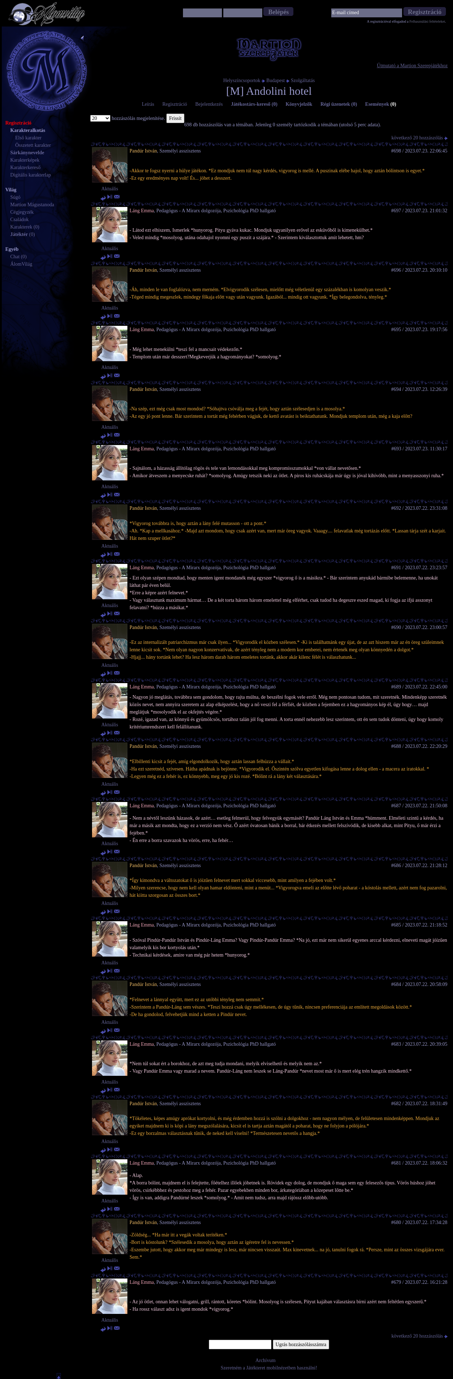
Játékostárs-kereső (254, 104)
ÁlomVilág (21, 264)
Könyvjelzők (299, 104)
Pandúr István (143, 151)
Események (380, 104)
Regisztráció (174, 104)
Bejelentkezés (209, 104)
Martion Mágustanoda (32, 204)
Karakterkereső (25, 167)
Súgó (15, 197)
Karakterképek (24, 160)
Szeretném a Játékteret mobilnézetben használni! (269, 1368)
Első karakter (28, 137)
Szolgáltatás (303, 80)
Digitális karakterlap (30, 175)
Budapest (275, 80)
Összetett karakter (33, 145)
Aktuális (109, 188)
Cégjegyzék (22, 212)
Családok (19, 219)
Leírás (148, 104)
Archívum (266, 1360)
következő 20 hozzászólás (419, 137)
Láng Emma (142, 210)
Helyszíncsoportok (241, 80)
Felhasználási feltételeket (427, 21)
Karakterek (21, 227)
